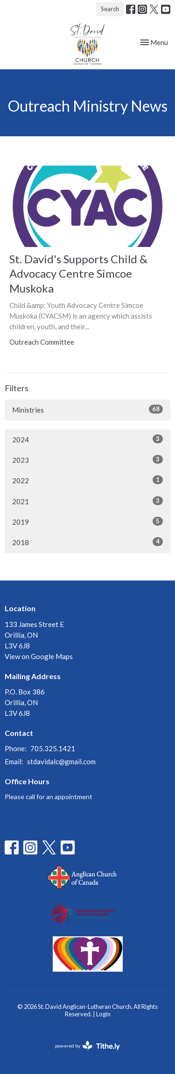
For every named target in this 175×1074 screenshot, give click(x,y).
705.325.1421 (52, 748)
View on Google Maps (39, 656)
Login (103, 1014)
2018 (87, 542)
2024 (87, 439)
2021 (87, 501)
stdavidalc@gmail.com (61, 761)
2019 (87, 521)
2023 (87, 459)
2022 (87, 480)
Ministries (87, 409)
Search (110, 9)
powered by (87, 1046)
